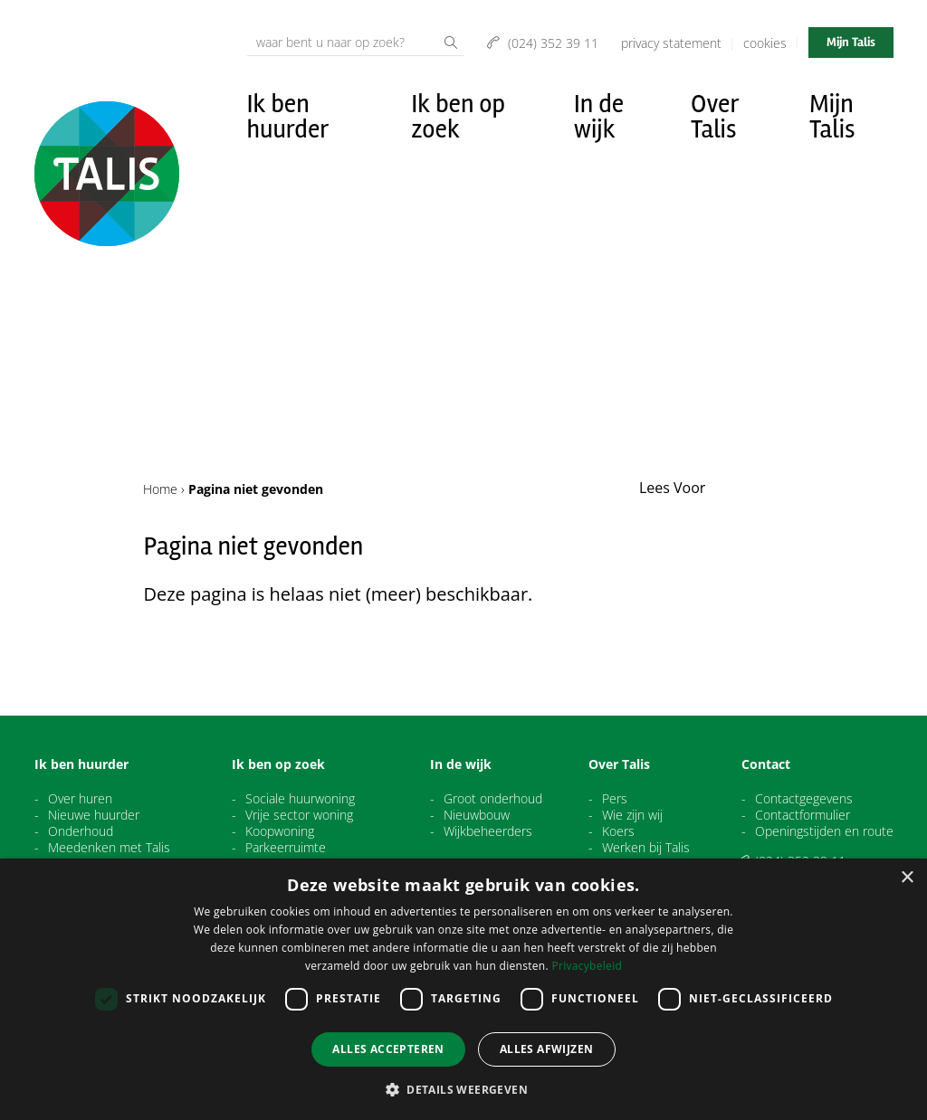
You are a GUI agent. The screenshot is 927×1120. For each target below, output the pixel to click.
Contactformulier (802, 815)
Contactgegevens (804, 799)
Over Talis (715, 117)
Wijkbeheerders (488, 831)
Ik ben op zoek (458, 117)
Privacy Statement (671, 43)
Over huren (80, 799)
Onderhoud (80, 831)
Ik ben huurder (288, 117)
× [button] (906, 878)
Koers (618, 831)
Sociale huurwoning (300, 799)
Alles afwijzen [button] (547, 1049)
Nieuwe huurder (93, 815)
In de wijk (599, 117)
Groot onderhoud (493, 799)
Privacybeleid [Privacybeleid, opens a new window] (586, 965)
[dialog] (463, 989)
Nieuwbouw (477, 815)
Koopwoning (279, 831)
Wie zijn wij (632, 815)
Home (160, 489)
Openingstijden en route (824, 831)
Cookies (765, 43)
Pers (614, 799)
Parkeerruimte (285, 848)
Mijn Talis (851, 42)
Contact (765, 764)
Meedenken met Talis (109, 848)
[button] (463, 1089)
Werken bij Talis (646, 848)
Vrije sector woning (299, 815)
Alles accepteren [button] (388, 1049)
